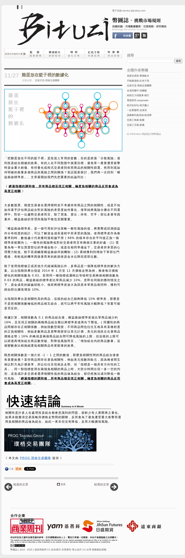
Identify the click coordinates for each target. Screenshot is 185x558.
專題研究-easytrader (138, 100)
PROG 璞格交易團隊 (35, 458)
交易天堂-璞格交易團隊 (47, 80)
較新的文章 (20, 484)
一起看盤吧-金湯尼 (137, 110)
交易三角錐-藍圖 (135, 120)
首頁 (63, 484)
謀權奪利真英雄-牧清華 (139, 115)
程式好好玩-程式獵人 (138, 105)
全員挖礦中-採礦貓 (137, 90)
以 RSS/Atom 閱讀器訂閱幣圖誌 (144, 134)
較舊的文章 (101, 484)
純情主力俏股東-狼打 (138, 95)
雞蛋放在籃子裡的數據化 (45, 75)
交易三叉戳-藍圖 (135, 125)
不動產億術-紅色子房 (138, 80)
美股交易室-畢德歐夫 (138, 75)
